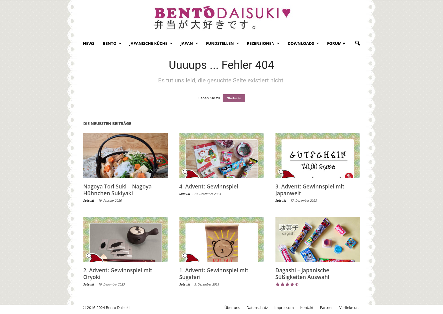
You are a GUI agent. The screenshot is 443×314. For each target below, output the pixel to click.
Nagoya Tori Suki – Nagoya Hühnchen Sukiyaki (117, 190)
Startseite (234, 98)
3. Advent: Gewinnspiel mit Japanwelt (309, 190)
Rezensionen (263, 43)
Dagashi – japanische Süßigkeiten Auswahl (302, 274)
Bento (112, 43)
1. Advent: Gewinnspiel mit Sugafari (213, 274)
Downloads (303, 43)
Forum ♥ (336, 43)
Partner (326, 307)
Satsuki (88, 200)
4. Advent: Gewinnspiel (208, 186)
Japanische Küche (151, 43)
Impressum (284, 307)
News (88, 43)
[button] (357, 43)
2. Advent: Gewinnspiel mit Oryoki (117, 274)
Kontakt (307, 307)
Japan (189, 43)
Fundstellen (222, 43)
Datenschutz (257, 307)
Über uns (232, 307)
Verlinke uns (350, 307)
